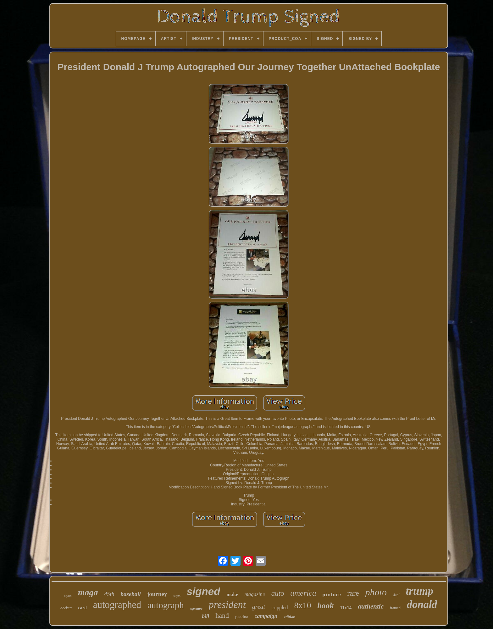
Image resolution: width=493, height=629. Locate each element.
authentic (371, 606)
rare (353, 593)
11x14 (346, 607)
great (258, 606)
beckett (66, 607)
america (303, 593)
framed (395, 608)
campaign (266, 616)
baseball (130, 594)
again (68, 596)
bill (205, 616)
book (326, 605)
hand (222, 615)
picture (331, 595)
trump (420, 591)
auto (277, 593)
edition (290, 617)
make (232, 594)
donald (422, 604)
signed (203, 591)
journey (157, 594)
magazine (254, 594)
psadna (241, 616)
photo (376, 592)
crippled (279, 607)
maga (88, 592)
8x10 (302, 605)
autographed (117, 604)
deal (396, 595)
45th (109, 594)
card (82, 607)
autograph (165, 605)
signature (196, 608)
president (227, 604)
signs (176, 596)
